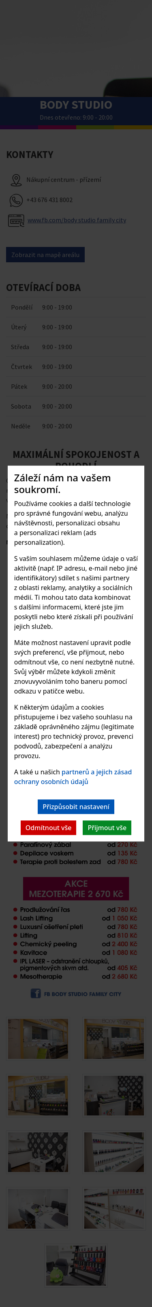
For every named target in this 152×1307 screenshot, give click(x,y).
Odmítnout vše (49, 827)
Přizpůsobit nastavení (76, 806)
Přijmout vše (107, 827)
